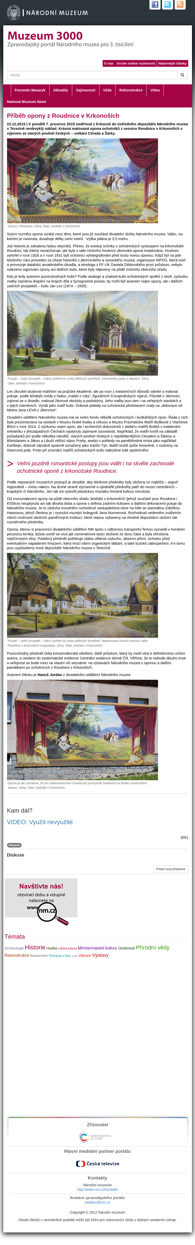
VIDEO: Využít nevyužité (40, 822)
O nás (108, 63)
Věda (107, 90)
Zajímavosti (85, 90)
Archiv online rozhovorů (135, 63)
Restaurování (39, 955)
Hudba (51, 948)
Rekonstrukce (131, 90)
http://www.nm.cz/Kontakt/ (97, 1189)
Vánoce (85, 955)
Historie (14, 845)
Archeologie (14, 948)
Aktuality (60, 90)
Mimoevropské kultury (97, 948)
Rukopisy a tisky (60, 955)
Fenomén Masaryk (30, 90)
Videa (155, 90)
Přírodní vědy (153, 947)
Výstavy (100, 955)
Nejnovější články (173, 63)
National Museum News (26, 102)
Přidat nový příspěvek (170, 869)
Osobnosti (126, 948)
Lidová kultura (67, 948)
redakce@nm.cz (97, 1202)
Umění (75, 956)
